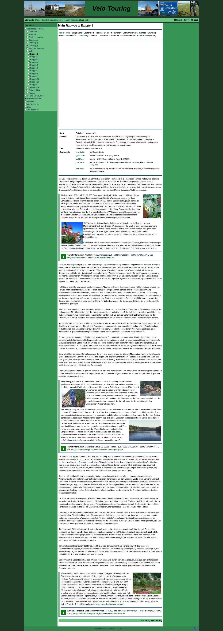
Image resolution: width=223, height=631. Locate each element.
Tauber (32, 93)
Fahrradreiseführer (35, 29)
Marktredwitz (64, 33)
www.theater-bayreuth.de (112, 604)
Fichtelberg (83, 36)
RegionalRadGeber (35, 96)
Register (31, 101)
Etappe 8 (34, 73)
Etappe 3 (34, 59)
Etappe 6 (34, 68)
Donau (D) (33, 43)
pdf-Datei (80, 162)
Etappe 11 (34, 82)
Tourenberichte (34, 99)
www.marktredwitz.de (104, 258)
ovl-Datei (80, 159)
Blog (29, 107)
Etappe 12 (34, 85)
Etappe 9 (34, 76)
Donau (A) (33, 45)
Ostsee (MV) (34, 90)
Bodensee (33, 40)
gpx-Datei (80, 155)
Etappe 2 (34, 57)
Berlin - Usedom (36, 37)
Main (31, 51)
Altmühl (32, 34)
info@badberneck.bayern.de (85, 614)
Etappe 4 (34, 62)
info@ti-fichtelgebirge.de (82, 450)
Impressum (100, 629)
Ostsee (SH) (34, 87)
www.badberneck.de (115, 614)
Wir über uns (33, 110)
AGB (119, 629)
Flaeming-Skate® (36, 48)
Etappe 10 (34, 79)
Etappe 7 (34, 71)
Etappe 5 (34, 65)
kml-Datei (80, 152)
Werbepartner (33, 104)
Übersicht (33, 32)
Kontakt (111, 629)
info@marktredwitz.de (77, 258)
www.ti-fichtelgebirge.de (112, 450)
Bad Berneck (143, 36)
